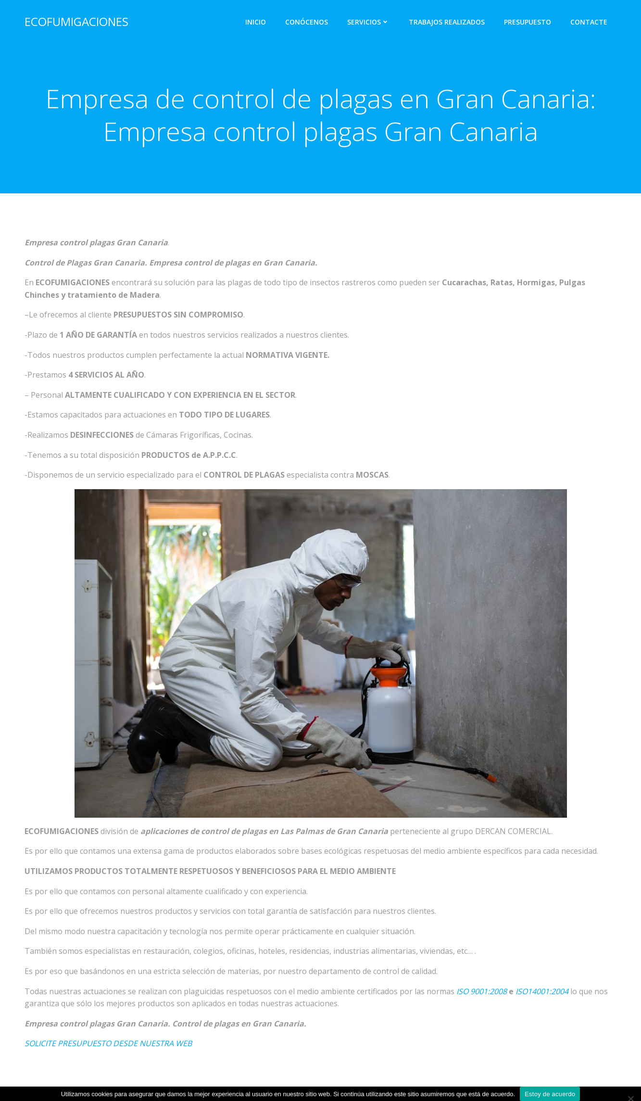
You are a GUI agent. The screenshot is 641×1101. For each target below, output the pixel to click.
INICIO (255, 21)
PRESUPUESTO (527, 21)
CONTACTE (588, 21)
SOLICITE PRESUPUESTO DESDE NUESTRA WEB (108, 1043)
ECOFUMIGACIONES (76, 21)
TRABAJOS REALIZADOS (447, 21)
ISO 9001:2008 (481, 991)
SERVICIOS (368, 21)
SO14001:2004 (542, 991)
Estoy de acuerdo (550, 1094)
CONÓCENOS (306, 21)
